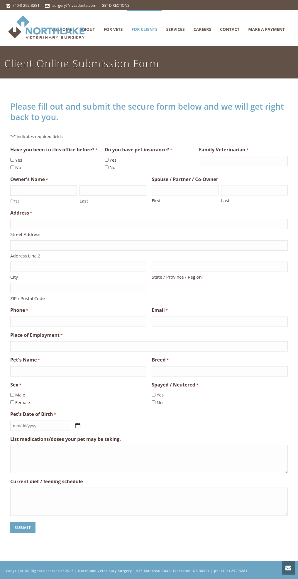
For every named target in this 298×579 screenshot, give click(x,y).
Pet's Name (25, 360)
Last (83, 201)
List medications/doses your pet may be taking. (65, 439)
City (14, 277)
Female (22, 402)
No (18, 167)
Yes (18, 160)
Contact (229, 29)
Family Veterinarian (223, 150)
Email (159, 310)
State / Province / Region (177, 277)
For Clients (144, 29)
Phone (19, 310)
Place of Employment (36, 335)
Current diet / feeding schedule (46, 481)
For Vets (113, 29)
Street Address (25, 234)
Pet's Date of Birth (33, 414)
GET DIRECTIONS (115, 5)
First (14, 201)
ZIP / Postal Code (27, 298)
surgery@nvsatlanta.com (74, 5)
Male (20, 395)
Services (175, 29)
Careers (202, 29)
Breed (160, 360)
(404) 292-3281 (26, 5)
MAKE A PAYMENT (266, 29)
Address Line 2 (25, 256)
